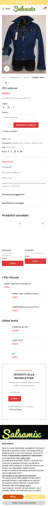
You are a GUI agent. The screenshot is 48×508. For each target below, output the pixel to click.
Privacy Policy (16, 409)
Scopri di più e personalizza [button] (24, 503)
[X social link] (20, 2)
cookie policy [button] (25, 458)
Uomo (4, 253)
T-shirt (32, 253)
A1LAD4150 (6, 250)
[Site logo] (24, 8)
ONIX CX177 (17, 340)
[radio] (3, 107)
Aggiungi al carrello (26, 125)
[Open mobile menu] (6, 8)
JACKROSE (10, 147)
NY (13, 354)
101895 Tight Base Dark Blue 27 (17, 284)
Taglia (4, 104)
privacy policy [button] (25, 485)
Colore (5, 112)
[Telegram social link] (31, 2)
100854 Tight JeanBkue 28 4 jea (25, 293)
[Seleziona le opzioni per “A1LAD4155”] (35, 261)
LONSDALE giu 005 (20, 327)
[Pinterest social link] (24, 2)
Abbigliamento (15, 77)
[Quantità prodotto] (7, 125)
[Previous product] (3, 82)
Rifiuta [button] (13, 497)
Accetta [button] (35, 497)
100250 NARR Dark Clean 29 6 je (25, 307)
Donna (26, 77)
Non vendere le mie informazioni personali (18, 476)
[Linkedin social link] (27, 2)
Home (4, 77)
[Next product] (8, 82)
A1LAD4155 (29, 250)
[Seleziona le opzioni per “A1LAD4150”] (12, 263)
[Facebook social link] (16, 2)
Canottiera (10, 253)
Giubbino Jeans (38, 77)
